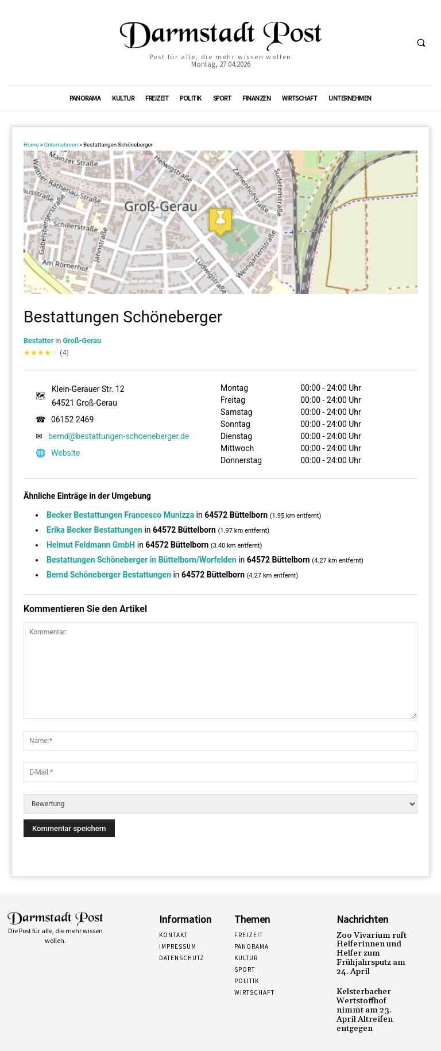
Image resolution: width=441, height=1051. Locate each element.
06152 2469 (72, 419)
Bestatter (38, 340)
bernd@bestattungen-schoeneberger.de (118, 436)
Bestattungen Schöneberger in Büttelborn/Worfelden (142, 559)
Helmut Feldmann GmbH (91, 544)
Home (31, 144)
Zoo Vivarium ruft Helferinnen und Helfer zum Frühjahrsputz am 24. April (370, 951)
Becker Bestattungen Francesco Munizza (120, 514)
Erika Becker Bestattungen (94, 529)
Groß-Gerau (82, 340)
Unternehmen (61, 144)
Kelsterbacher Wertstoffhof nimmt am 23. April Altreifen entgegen (372, 997)
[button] (421, 43)
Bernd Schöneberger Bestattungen (109, 574)
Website (65, 452)
